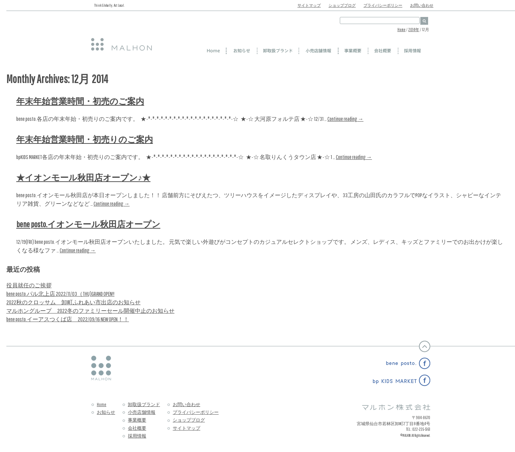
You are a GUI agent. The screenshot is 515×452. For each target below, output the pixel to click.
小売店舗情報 (141, 412)
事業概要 (137, 420)
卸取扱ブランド (144, 404)
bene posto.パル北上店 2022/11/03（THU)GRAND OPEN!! (60, 293)
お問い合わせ (421, 5)
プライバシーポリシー (382, 5)
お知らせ (106, 412)
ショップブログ (342, 5)
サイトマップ (309, 5)
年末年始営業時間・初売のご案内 (80, 101)
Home (401, 29)
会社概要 (137, 428)
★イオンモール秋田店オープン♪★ (83, 177)
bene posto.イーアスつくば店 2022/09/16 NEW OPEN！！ (67, 319)
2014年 (413, 29)
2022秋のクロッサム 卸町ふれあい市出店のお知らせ (73, 302)
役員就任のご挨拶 (29, 285)
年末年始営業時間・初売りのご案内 (84, 139)
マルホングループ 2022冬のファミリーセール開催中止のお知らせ (90, 310)
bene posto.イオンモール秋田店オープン (88, 224)
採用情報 (137, 436)
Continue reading (345, 119)
